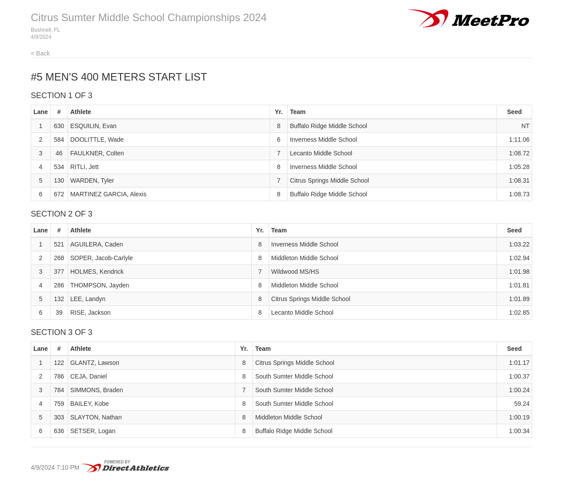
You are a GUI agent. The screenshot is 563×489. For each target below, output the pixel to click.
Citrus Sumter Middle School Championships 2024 (149, 17)
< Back (40, 53)
